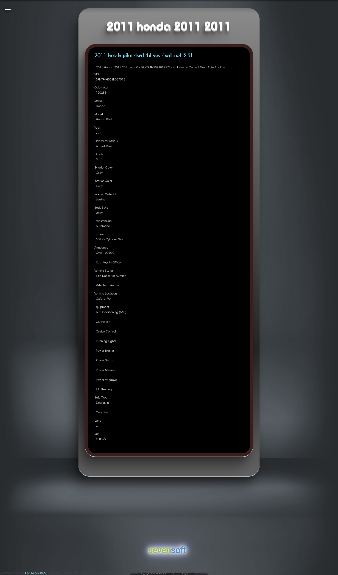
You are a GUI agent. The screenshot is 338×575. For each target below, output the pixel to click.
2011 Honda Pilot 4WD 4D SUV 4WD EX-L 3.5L (143, 56)
